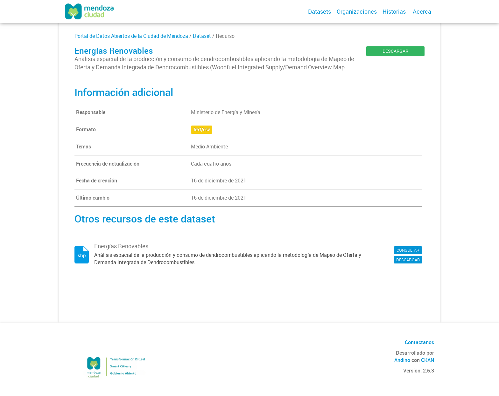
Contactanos (419, 342)
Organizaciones (357, 11)
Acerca (422, 11)
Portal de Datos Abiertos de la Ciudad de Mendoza (131, 35)
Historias (394, 11)
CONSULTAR (408, 250)
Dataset (202, 35)
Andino (402, 360)
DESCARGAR (395, 51)
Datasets (319, 11)
